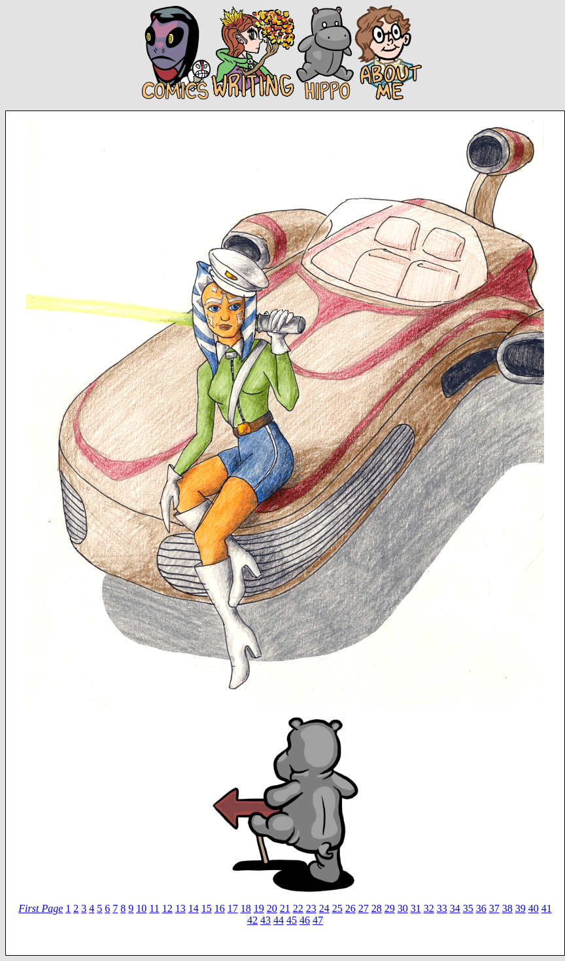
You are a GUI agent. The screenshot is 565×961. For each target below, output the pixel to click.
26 (350, 908)
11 (154, 908)
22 (298, 908)
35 (468, 908)
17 (233, 908)
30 (403, 908)
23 (311, 908)
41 (546, 908)
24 (324, 908)
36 (481, 908)
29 (390, 908)
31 (416, 908)
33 (442, 908)
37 (494, 908)
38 (507, 908)
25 (337, 908)
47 (318, 920)
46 (305, 920)
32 (429, 908)
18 (246, 908)
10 (141, 908)
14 (193, 908)
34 (455, 908)
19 (259, 908)
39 (520, 908)
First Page (40, 908)
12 (167, 908)
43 (265, 920)
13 (180, 908)
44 (278, 920)
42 (252, 920)
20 (272, 908)
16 (219, 908)
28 (376, 908)
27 (363, 908)
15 (206, 908)
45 (291, 920)
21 (285, 908)
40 (533, 908)
